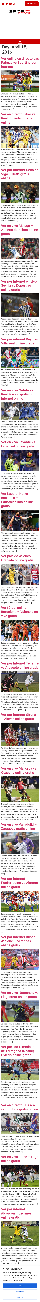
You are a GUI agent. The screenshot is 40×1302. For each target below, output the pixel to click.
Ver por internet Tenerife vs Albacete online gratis (20, 665)
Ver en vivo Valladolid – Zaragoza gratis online (19, 826)
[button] (20, 41)
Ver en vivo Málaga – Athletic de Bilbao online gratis (19, 230)
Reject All (20, 1297)
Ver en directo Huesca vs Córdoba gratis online (19, 1107)
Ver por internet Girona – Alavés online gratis (18, 717)
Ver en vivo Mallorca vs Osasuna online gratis (18, 770)
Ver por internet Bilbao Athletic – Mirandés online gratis (18, 941)
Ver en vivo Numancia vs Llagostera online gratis (20, 995)
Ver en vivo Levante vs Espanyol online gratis (18, 444)
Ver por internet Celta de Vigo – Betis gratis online (19, 174)
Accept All (20, 1286)
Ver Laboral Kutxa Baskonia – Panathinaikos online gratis (17, 500)
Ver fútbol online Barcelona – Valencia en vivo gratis (19, 612)
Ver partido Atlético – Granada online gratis (17, 558)
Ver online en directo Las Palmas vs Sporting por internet (20, 62)
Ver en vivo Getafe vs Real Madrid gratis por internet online (18, 394)
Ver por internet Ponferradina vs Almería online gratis (19, 883)
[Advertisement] (20, 27)
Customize (20, 1291)
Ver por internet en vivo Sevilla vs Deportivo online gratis (19, 285)
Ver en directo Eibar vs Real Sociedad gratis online (18, 118)
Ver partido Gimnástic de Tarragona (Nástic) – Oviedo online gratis (19, 1051)
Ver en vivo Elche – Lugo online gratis (19, 1159)
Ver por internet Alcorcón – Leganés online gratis (16, 1213)
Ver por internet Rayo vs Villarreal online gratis (19, 341)
